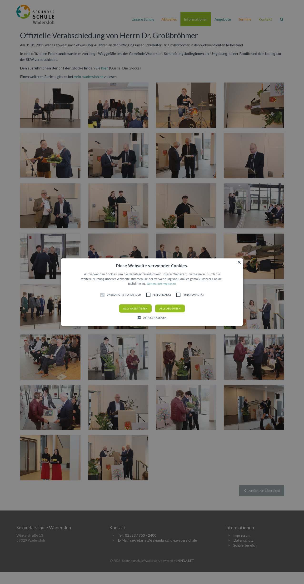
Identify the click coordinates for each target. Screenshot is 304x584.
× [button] (239, 262)
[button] (152, 292)
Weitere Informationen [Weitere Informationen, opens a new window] (161, 284)
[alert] (152, 292)
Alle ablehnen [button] (169, 308)
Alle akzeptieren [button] (135, 308)
